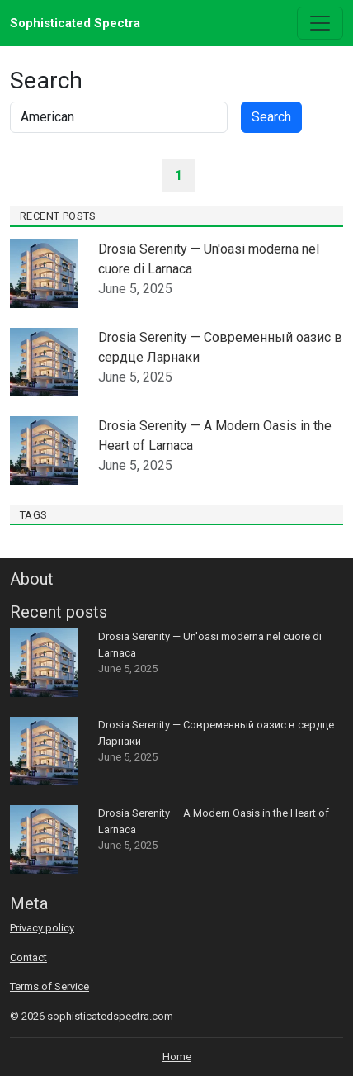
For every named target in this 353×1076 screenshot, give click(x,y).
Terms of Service (49, 986)
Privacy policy (42, 928)
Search (271, 117)
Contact (28, 957)
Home (176, 1056)
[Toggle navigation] (320, 23)
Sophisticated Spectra (75, 23)
